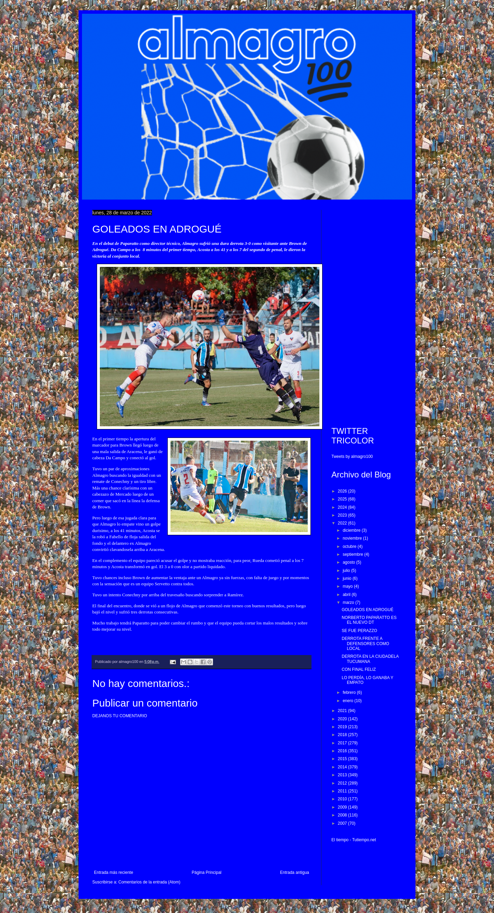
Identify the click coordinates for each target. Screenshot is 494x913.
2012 (343, 783)
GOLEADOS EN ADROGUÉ (367, 609)
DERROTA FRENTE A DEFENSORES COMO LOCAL (365, 643)
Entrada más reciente (113, 872)
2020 (343, 719)
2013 (343, 775)
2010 (343, 799)
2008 (343, 815)
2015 (343, 758)
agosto (349, 562)
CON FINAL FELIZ (359, 669)
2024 (343, 507)
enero (348, 700)
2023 (343, 515)
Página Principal (207, 872)
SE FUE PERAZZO (359, 630)
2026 (343, 491)
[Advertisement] (366, 313)
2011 (343, 791)
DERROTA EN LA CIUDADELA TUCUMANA (370, 659)
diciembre (352, 530)
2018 (343, 734)
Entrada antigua (294, 872)
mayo (348, 586)
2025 (343, 499)
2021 (343, 710)
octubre (350, 546)
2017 (343, 743)
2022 (343, 523)
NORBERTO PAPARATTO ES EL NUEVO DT (369, 620)
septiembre (353, 554)
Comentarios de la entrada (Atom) (149, 882)
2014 (343, 767)
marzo (349, 602)
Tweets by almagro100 (352, 456)
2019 (343, 726)
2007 (343, 823)
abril (347, 594)
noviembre (353, 538)
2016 (343, 750)
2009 (343, 807)
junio (348, 578)
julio (347, 570)
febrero (350, 692)
